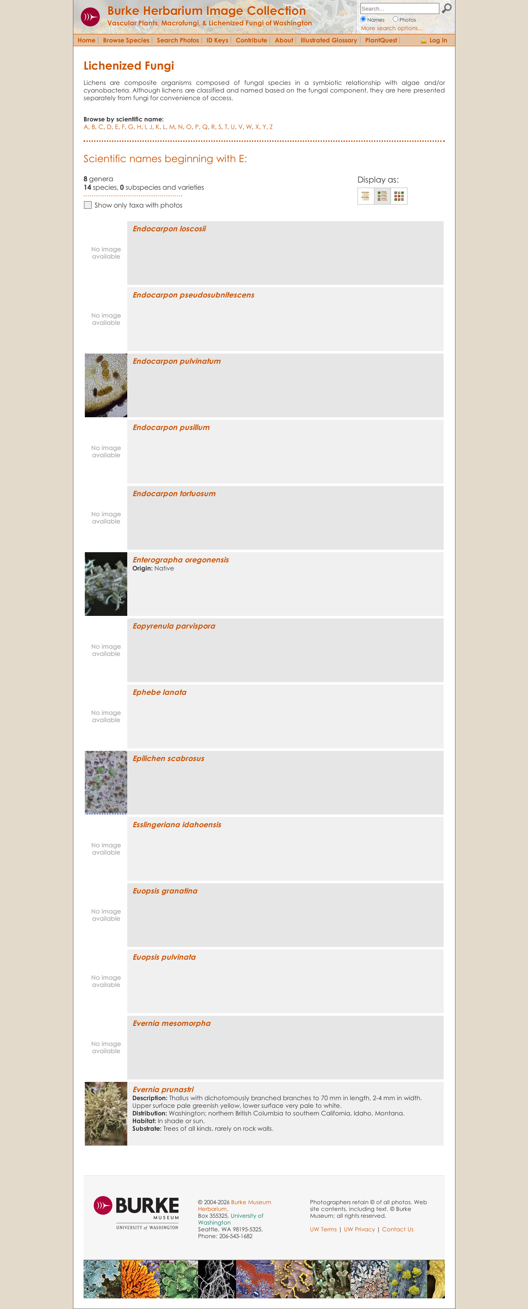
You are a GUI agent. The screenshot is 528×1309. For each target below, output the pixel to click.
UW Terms (323, 1229)
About (284, 40)
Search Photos (178, 40)
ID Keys (217, 40)
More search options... (392, 28)
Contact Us (397, 1229)
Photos (407, 20)
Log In (438, 40)
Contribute (251, 40)
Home (86, 40)
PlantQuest (381, 40)
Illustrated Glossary (329, 40)
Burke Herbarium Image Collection (206, 10)
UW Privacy (359, 1229)
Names (376, 20)
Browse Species (126, 40)
